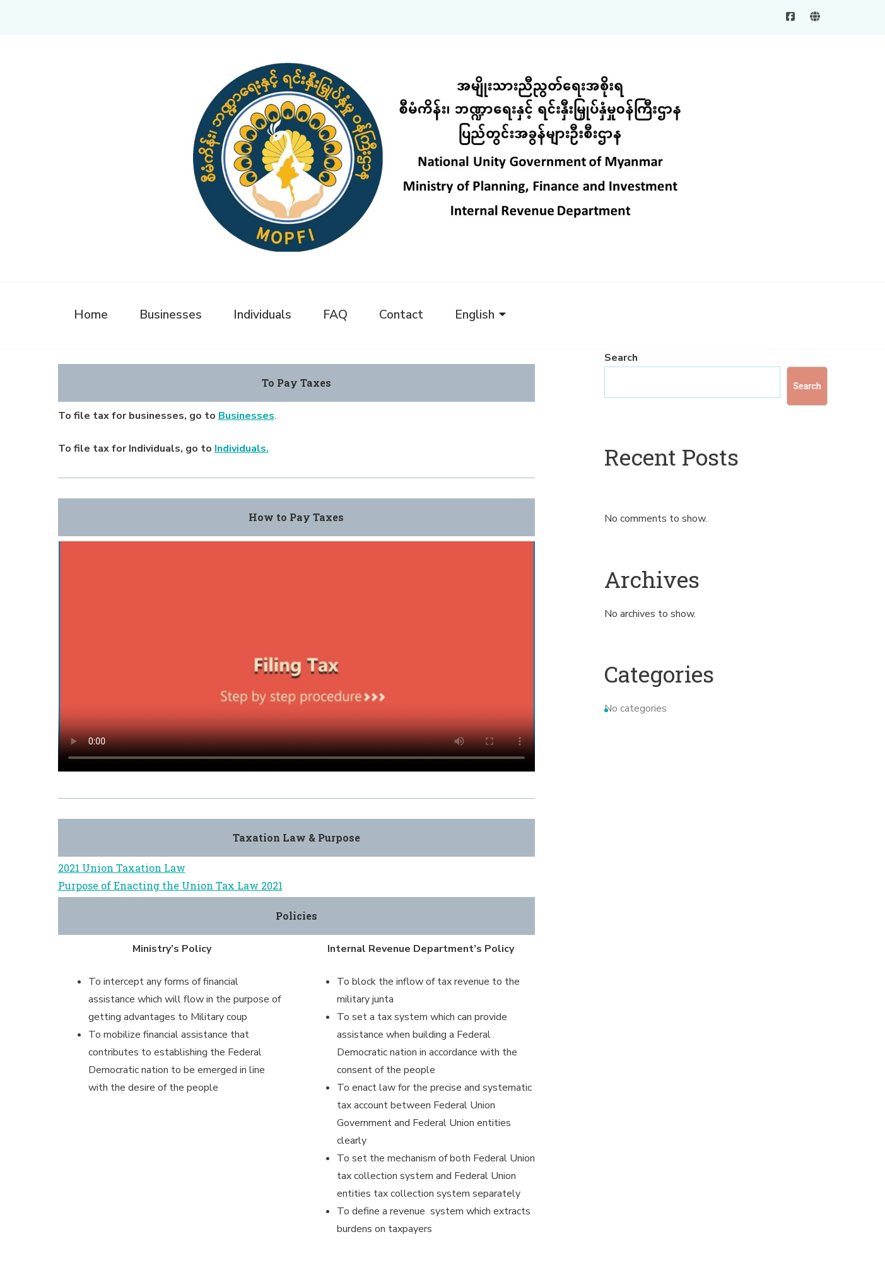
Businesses (170, 315)
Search (621, 358)
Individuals (262, 315)
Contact (401, 315)
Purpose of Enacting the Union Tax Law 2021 (170, 885)
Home (91, 315)
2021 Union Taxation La (117, 867)
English (475, 315)
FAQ (335, 315)
